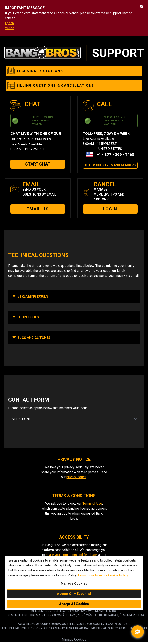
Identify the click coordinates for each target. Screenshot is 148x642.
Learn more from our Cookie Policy (103, 575)
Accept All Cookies (74, 604)
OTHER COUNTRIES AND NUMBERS (110, 165)
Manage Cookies (74, 639)
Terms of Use (92, 503)
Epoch (9, 23)
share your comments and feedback (71, 555)
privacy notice (76, 477)
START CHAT (37, 164)
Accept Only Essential (74, 594)
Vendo (9, 28)
